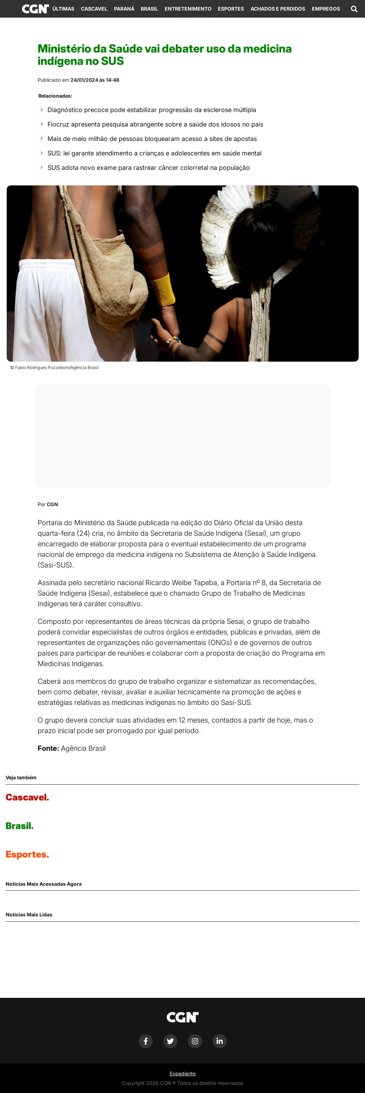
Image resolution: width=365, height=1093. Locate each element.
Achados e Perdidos (278, 9)
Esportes (231, 9)
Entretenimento (188, 9)
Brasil (149, 9)
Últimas (63, 9)
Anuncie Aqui (196, 19)
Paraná (124, 9)
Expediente (183, 1073)
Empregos (326, 9)
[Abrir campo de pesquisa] (354, 9)
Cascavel (94, 9)
